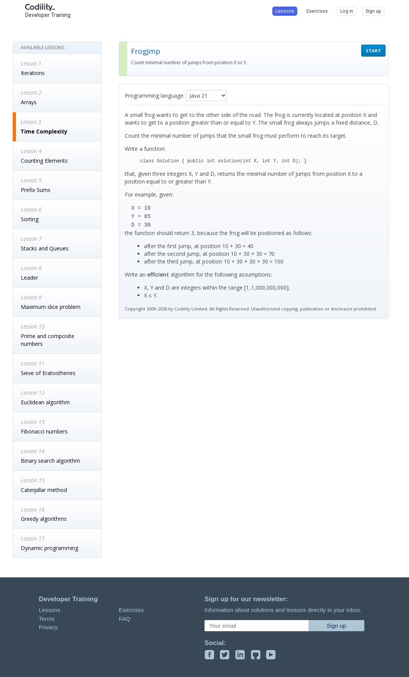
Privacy (48, 627)
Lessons (49, 610)
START (373, 50)
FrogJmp (145, 51)
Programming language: (154, 95)
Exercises (131, 610)
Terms (47, 618)
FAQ (124, 618)
